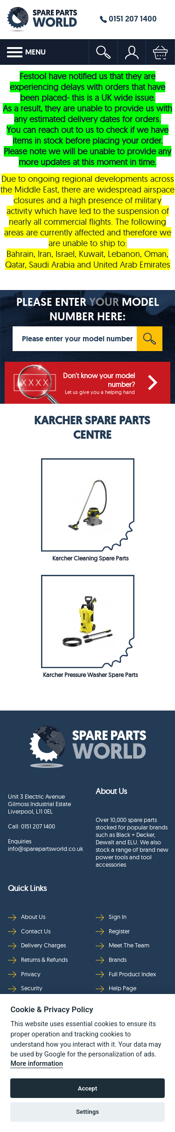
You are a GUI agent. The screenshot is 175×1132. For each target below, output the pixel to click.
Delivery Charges (37, 945)
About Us (26, 917)
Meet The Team (122, 945)
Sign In (111, 917)
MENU (26, 52)
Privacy (24, 974)
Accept (87, 1088)
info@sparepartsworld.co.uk (45, 848)
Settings (87, 1111)
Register (113, 931)
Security (25, 988)
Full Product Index (126, 974)
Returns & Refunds (38, 960)
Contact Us (29, 931)
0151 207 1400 (128, 18)
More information (36, 1064)
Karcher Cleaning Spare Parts (90, 558)
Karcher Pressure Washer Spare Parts (90, 674)
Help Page (116, 988)
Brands (111, 960)
